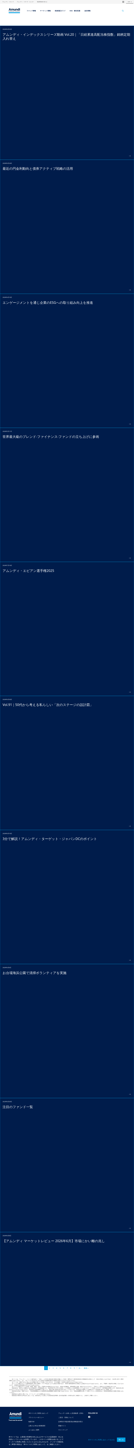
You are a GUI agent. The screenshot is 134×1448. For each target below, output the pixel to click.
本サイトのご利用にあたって (38, 1413)
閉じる (121, 1440)
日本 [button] (130, 1)
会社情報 (87, 11)
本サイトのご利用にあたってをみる (101, 1440)
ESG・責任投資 (75, 11)
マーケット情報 (45, 11)
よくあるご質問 (34, 1430)
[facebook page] (89, 1416)
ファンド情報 (31, 11)
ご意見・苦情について (66, 1417)
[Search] (121, 11)
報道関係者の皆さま (42, 1)
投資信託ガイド (60, 11)
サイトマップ (63, 1430)
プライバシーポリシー (36, 1417)
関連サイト (62, 1426)
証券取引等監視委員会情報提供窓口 (70, 1422)
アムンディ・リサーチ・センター (25, 1)
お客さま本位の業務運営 (37, 1426)
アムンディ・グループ (8, 1)
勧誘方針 (32, 1422)
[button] (123, 2)
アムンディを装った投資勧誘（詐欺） (71, 1413)
